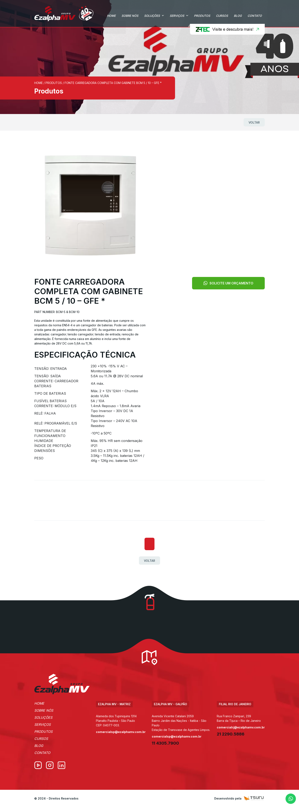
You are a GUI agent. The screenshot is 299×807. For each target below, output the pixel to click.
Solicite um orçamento (228, 283)
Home (111, 15)
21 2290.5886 (230, 734)
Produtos (202, 15)
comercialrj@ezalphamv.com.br (241, 727)
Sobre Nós (129, 15)
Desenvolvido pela (239, 798)
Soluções (152, 15)
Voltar (254, 122)
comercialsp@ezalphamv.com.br (121, 732)
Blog (238, 15)
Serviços (177, 15)
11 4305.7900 (165, 743)
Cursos (222, 15)
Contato (255, 15)
